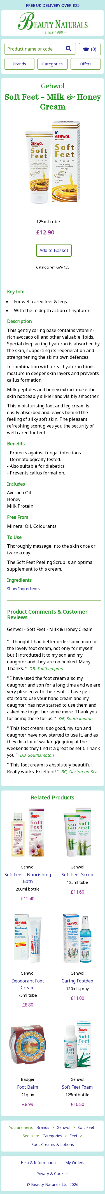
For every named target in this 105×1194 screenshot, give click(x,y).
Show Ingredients (23, 588)
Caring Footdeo (77, 981)
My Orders (74, 1162)
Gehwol (52, 85)
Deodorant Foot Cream (27, 984)
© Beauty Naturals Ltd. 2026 (52, 1184)
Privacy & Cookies (52, 1173)
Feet (73, 1135)
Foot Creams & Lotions (52, 1144)
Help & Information (38, 1162)
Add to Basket (53, 250)
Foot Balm (27, 1087)
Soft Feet (86, 1127)
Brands (19, 64)
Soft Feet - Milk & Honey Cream (52, 102)
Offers (86, 64)
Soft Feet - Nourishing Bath (27, 878)
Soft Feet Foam (77, 1087)
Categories (52, 64)
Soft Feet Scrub (77, 875)
